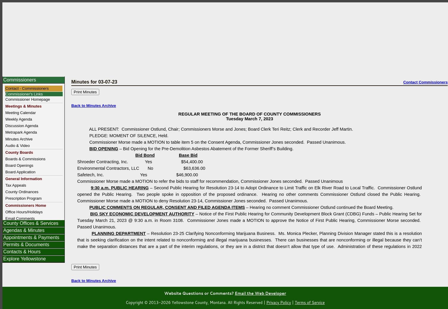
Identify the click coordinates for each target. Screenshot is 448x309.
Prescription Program (23, 198)
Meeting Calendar (20, 113)
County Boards (19, 152)
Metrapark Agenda (21, 132)
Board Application (20, 172)
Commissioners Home (25, 205)
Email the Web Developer (260, 293)
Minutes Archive (19, 139)
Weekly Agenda (18, 119)
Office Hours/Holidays (23, 212)
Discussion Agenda (21, 126)
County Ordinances (21, 192)
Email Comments (20, 218)
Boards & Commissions (25, 159)
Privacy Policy (278, 302)
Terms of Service (310, 302)
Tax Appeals (15, 185)
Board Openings (19, 165)
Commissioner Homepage (27, 99)
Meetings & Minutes (23, 106)
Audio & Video (17, 145)
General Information (23, 179)
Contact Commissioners (425, 82)
